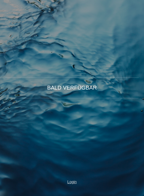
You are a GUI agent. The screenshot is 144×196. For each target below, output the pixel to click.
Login (71, 182)
